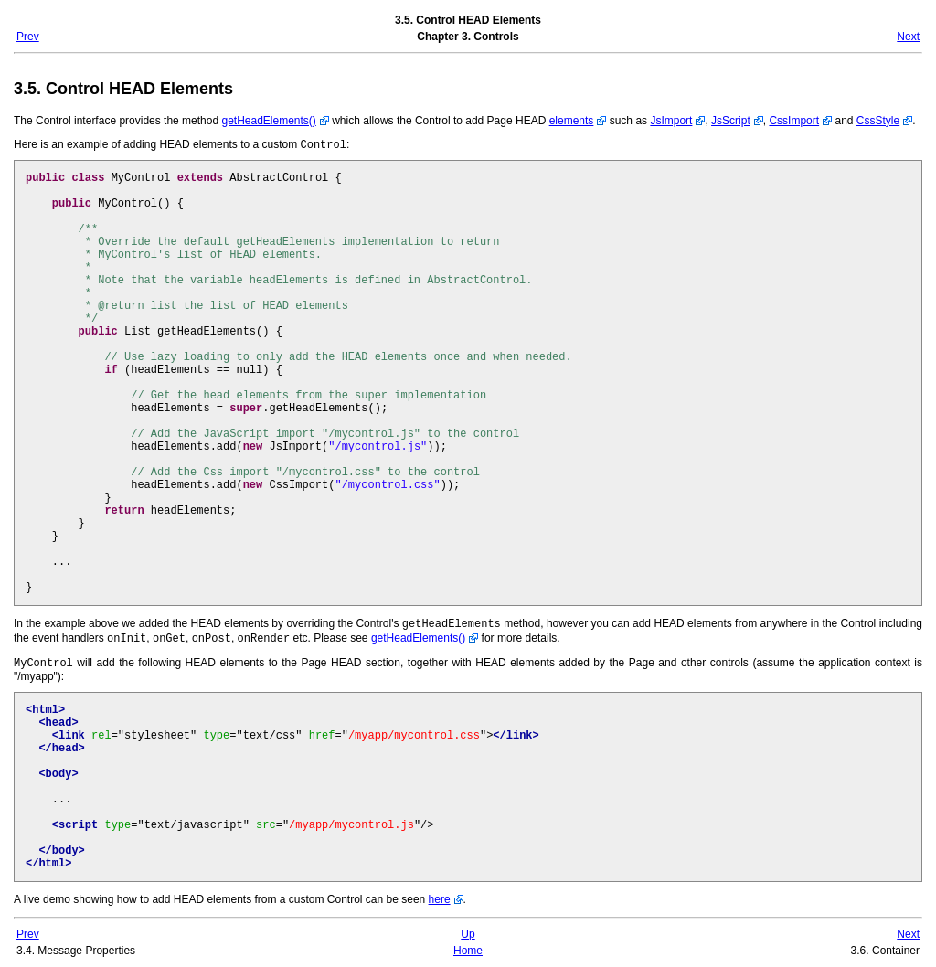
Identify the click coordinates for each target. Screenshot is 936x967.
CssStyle (877, 120)
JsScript (730, 120)
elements (571, 120)
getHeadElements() (268, 120)
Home (468, 946)
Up (467, 930)
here (440, 895)
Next (908, 36)
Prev (27, 36)
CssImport (794, 120)
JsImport (671, 120)
